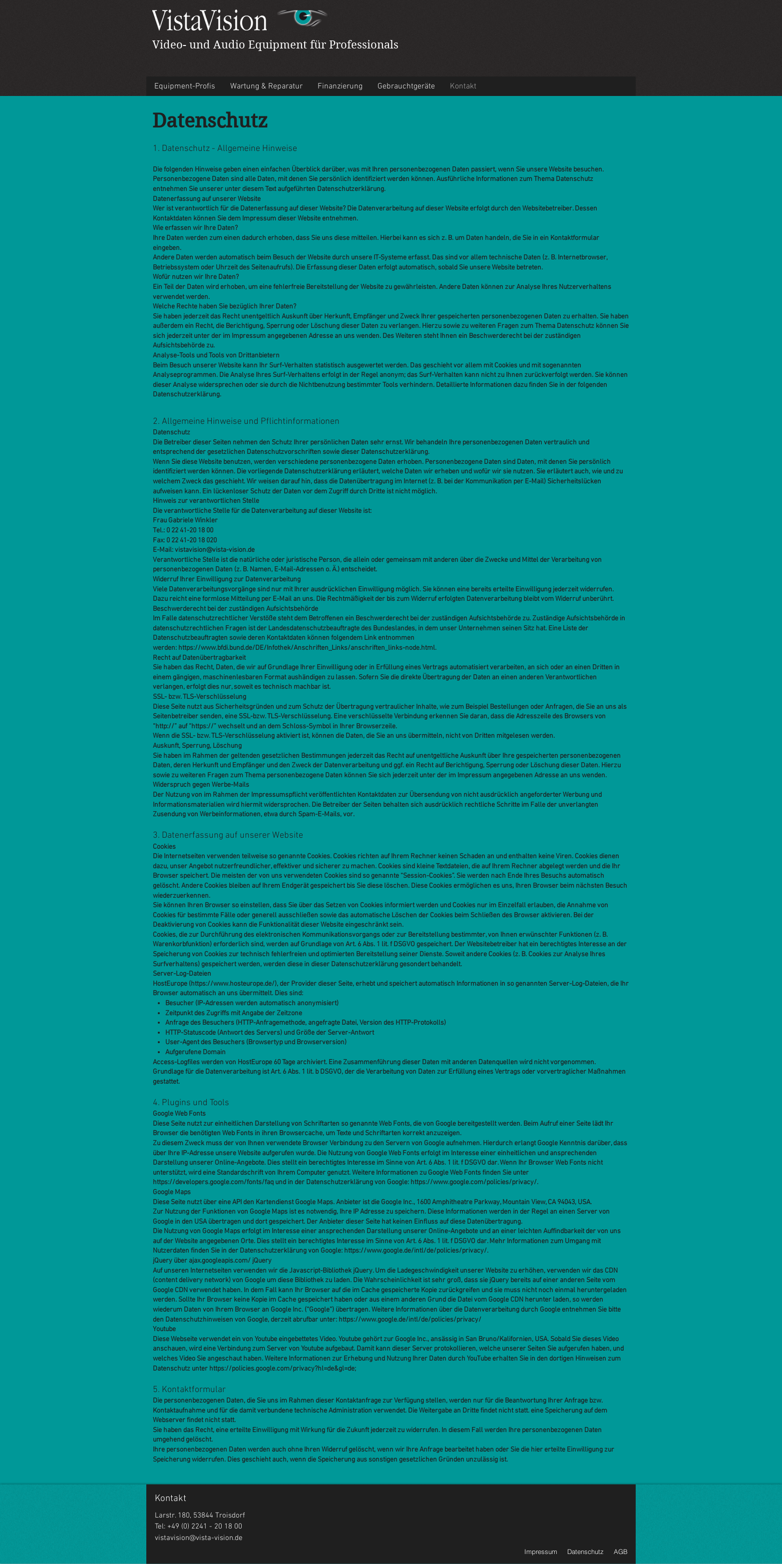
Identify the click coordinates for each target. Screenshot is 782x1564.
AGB (621, 1552)
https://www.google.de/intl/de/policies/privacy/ (415, 1251)
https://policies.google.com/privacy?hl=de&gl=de (282, 1369)
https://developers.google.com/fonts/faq (213, 1182)
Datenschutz (585, 1552)
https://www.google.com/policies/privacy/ (473, 1182)
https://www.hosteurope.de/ (233, 984)
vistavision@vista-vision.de (199, 1538)
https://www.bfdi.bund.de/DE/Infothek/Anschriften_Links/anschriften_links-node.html (306, 648)
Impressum (540, 1552)
